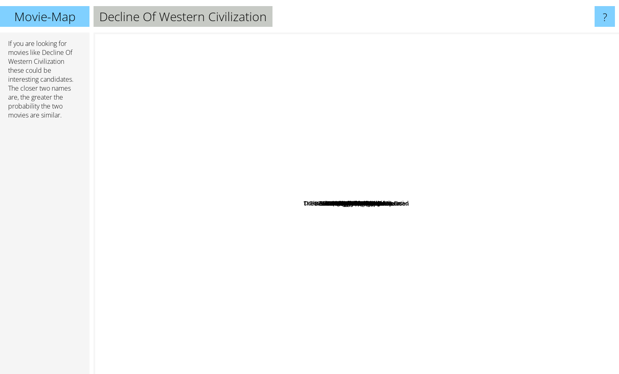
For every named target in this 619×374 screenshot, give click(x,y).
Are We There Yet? (278, 161)
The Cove (453, 200)
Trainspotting (125, 105)
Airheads (328, 181)
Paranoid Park (468, 222)
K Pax (255, 204)
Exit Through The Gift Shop (312, 190)
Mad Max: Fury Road (359, 90)
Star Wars (591, 342)
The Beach (377, 280)
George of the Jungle (412, 208)
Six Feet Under (274, 241)
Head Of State (284, 225)
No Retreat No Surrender (401, 133)
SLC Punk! (381, 143)
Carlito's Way (263, 94)
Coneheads (389, 247)
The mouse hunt (440, 223)
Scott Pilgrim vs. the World (132, 254)
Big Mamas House (411, 142)
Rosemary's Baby (476, 154)
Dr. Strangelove (407, 94)
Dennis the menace (380, 227)
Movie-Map (45, 16)
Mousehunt (318, 197)
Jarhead (348, 273)
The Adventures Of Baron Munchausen (262, 263)
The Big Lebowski (310, 368)
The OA (237, 76)
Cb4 (403, 149)
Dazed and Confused (169, 173)
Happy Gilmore (393, 366)
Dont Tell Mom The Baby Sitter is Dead (337, 133)
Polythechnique (365, 265)
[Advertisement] (44, 250)
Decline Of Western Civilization (356, 203)
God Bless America (316, 161)
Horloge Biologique (341, 256)
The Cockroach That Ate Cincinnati (435, 166)
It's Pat (340, 247)
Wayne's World (571, 282)
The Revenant (278, 305)
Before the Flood (367, 182)
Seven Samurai (330, 90)
